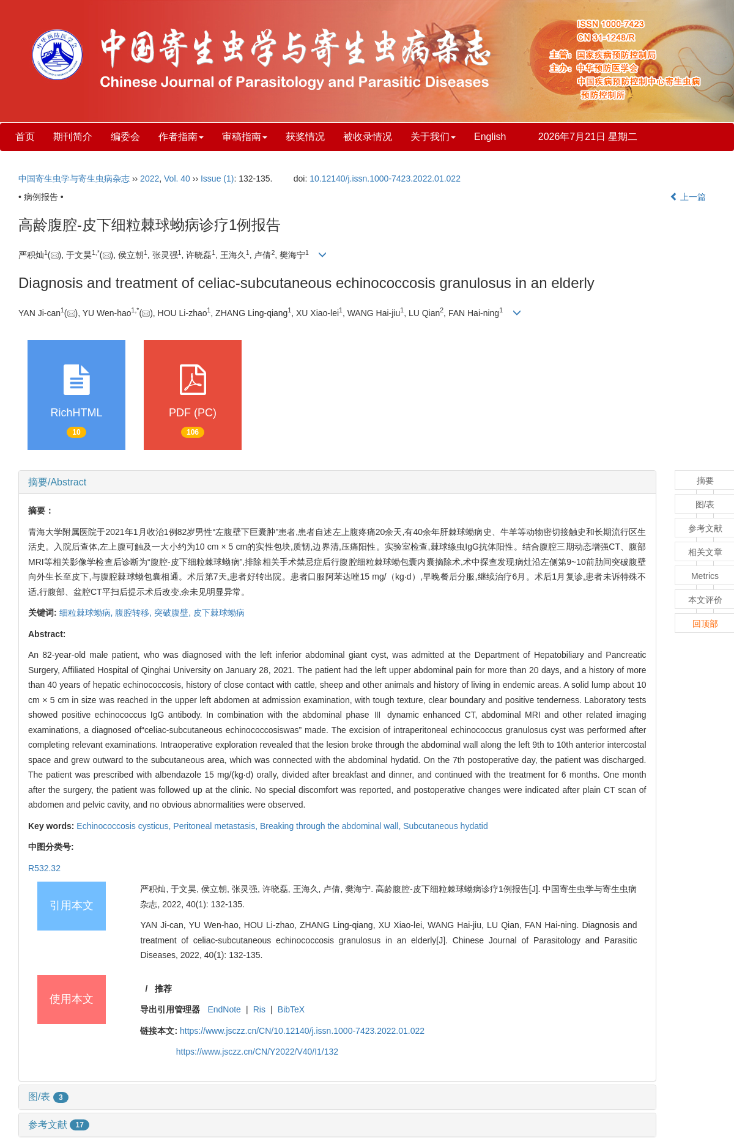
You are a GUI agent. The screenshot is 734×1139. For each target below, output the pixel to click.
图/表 (48, 1096)
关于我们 (433, 136)
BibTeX (291, 1009)
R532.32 (44, 868)
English (490, 136)
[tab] (337, 482)
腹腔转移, (134, 612)
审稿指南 (244, 136)
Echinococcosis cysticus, (124, 826)
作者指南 (181, 136)
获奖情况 (305, 136)
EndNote (223, 1009)
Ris (259, 1009)
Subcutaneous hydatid (445, 826)
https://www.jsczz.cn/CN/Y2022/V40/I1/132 (257, 1051)
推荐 (163, 988)
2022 (149, 178)
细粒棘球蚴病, (87, 612)
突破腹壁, (173, 612)
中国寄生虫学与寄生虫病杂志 (74, 178)
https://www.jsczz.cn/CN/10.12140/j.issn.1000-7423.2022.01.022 (302, 1031)
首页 (25, 136)
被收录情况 (367, 136)
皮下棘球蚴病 (219, 612)
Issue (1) (217, 178)
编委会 (125, 136)
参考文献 (58, 1124)
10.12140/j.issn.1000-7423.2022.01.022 (385, 178)
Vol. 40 (177, 178)
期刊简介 (72, 136)
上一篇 (688, 197)
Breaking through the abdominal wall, (331, 826)
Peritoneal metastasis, (216, 826)
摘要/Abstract (57, 482)
